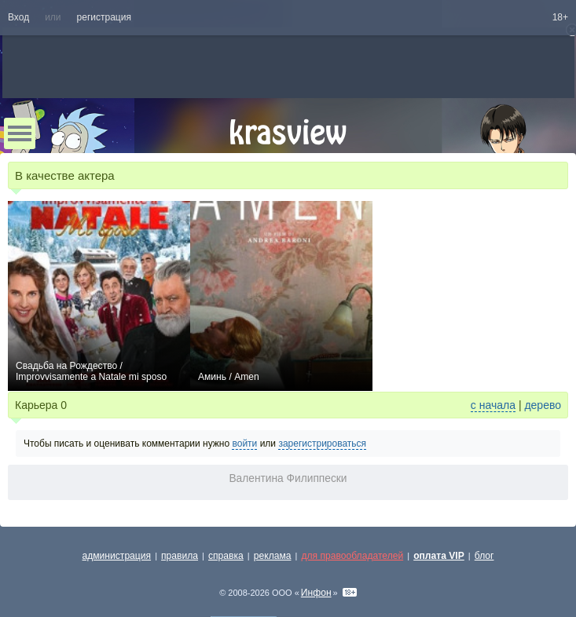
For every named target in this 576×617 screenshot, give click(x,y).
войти (244, 443)
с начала (493, 405)
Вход (18, 17)
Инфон (316, 592)
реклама (273, 555)
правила (179, 555)
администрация (117, 555)
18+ (560, 17)
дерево (542, 405)
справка (226, 555)
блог (484, 555)
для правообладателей (352, 555)
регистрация (104, 17)
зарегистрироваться (322, 443)
